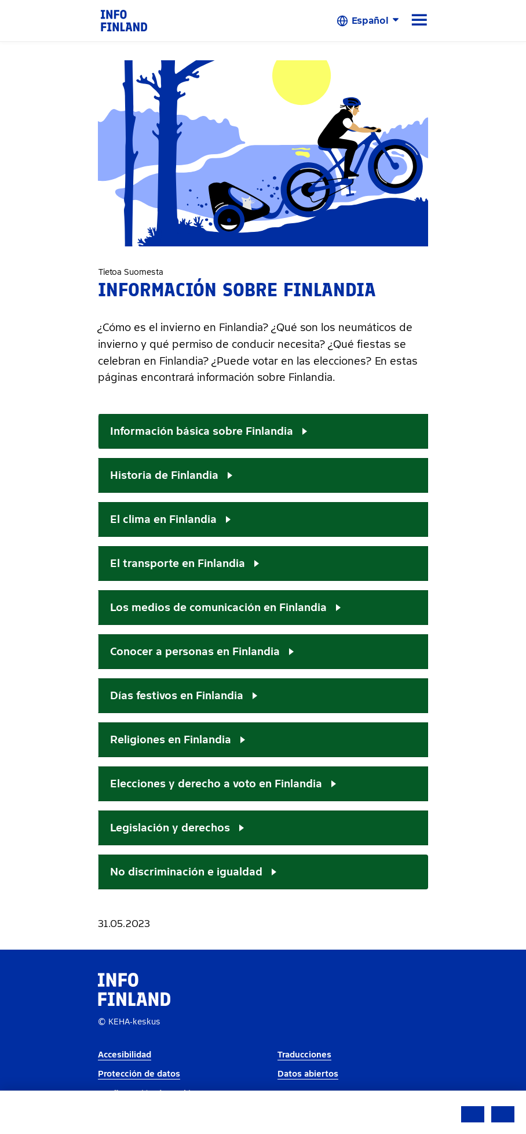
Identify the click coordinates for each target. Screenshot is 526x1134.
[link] (124, 20)
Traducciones (304, 1055)
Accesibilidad (124, 1055)
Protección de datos (139, 1074)
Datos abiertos (307, 1074)
